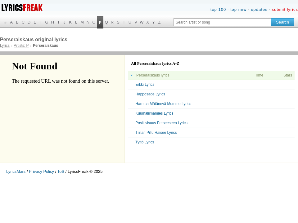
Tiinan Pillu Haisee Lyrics (156, 132)
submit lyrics (285, 9)
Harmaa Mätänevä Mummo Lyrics (163, 104)
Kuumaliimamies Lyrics (154, 113)
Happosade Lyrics (150, 94)
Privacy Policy (41, 171)
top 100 (218, 9)
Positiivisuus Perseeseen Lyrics (161, 123)
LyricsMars (15, 171)
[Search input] (222, 22)
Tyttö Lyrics (144, 142)
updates (259, 9)
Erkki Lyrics (144, 84)
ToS (60, 171)
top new (238, 9)
